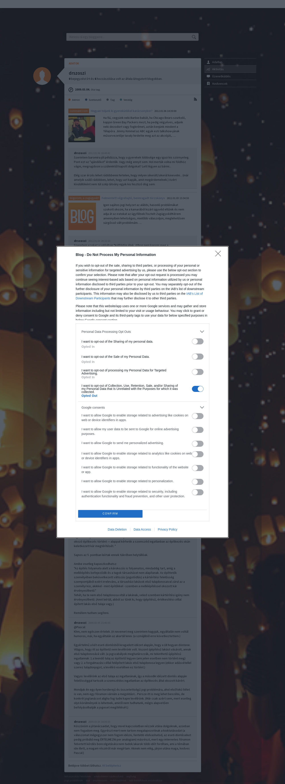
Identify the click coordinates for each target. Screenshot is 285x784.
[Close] (219, 255)
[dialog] (142, 392)
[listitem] (142, 331)
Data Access (142, 529)
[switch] (198, 341)
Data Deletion (117, 529)
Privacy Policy (167, 529)
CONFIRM (110, 514)
